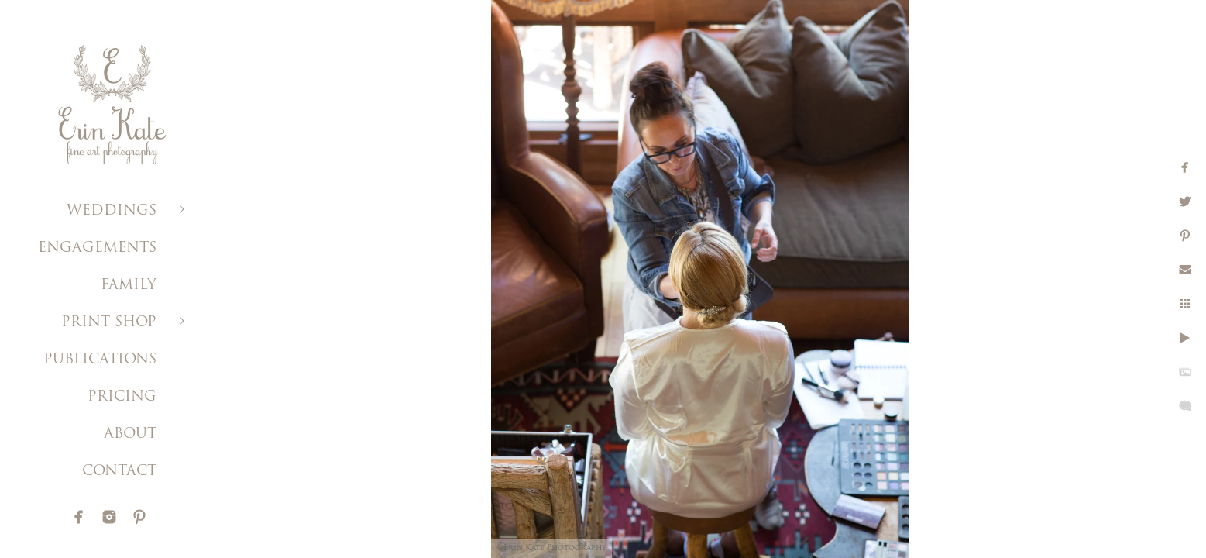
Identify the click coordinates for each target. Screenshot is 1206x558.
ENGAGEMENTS (97, 248)
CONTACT (119, 471)
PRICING (122, 397)
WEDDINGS (111, 211)
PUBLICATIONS (99, 360)
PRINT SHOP (108, 322)
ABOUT (130, 434)
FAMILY (128, 285)
